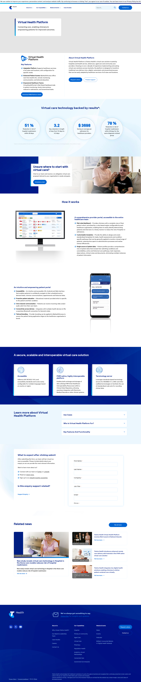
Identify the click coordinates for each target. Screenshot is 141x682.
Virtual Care (77, 641)
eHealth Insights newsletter (39, 478)
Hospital (76, 630)
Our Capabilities (41, 7)
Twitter (39, 472)
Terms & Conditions (23, 679)
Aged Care (77, 637)
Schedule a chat (40, 182)
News (98, 630)
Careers (54, 643)
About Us (29, 7)
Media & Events (54, 7)
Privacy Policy (12, 679)
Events (98, 634)
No (140, 1)
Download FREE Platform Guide (31, 94)
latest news (30, 475)
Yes (137, 1)
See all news (118, 525)
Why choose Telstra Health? (60, 630)
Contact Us (55, 647)
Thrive (35, 679)
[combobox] (106, 7)
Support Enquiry (23, 494)
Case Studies (67, 7)
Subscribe (65, 616)
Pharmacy (77, 645)
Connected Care (79, 658)
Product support (90, 79)
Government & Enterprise (82, 662)
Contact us (125, 7)
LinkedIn (46, 472)
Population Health (79, 648)
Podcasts (99, 637)
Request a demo (75, 79)
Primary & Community (81, 634)
